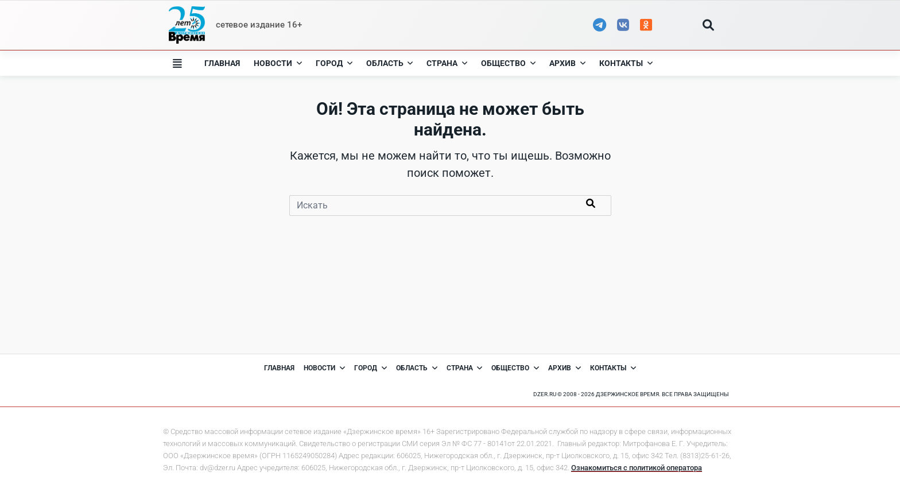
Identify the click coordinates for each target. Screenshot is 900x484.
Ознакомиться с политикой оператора (636, 467)
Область (389, 63)
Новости (278, 63)
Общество (508, 63)
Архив (567, 63)
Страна (446, 63)
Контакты (626, 63)
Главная (222, 63)
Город (334, 63)
